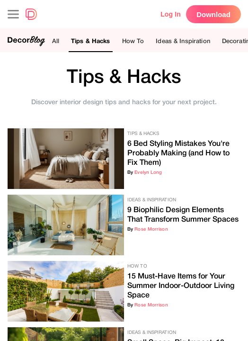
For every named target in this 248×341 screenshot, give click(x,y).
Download (213, 14)
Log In (170, 14)
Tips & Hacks (90, 41)
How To (133, 41)
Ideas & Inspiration (183, 41)
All (55, 41)
